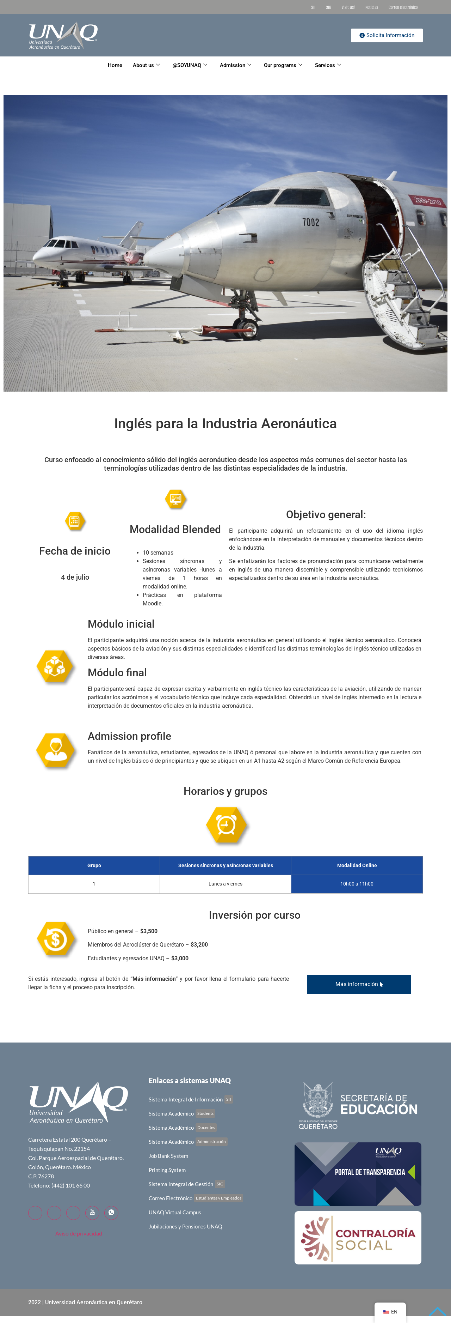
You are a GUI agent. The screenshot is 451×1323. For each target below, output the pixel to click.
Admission (235, 65)
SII (313, 7)
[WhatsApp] (111, 1213)
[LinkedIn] (73, 1213)
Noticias (371, 7)
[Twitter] (54, 1213)
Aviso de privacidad (78, 1233)
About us (146, 65)
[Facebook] (35, 1213)
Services (328, 65)
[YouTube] (92, 1213)
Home (115, 65)
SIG (328, 7)
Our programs (283, 65)
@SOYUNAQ (190, 65)
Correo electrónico (403, 7)
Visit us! (348, 7)
